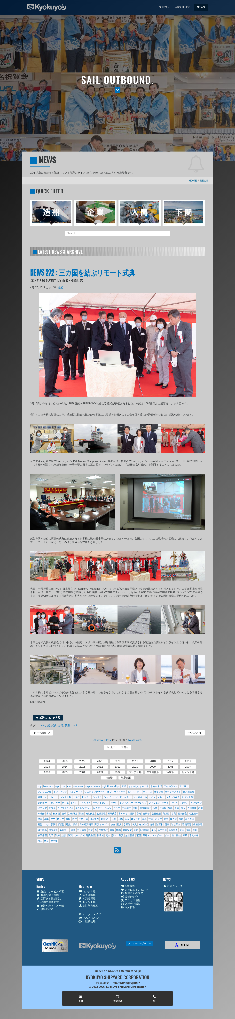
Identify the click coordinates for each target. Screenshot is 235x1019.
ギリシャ (42, 797)
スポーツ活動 (131, 903)
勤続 (81, 813)
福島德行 (103, 830)
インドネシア (60, 791)
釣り (167, 835)
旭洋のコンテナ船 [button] (47, 717)
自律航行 (144, 830)
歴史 (119, 824)
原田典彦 (112, 813)
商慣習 (166, 813)
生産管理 (198, 824)
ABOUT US (182, 7)
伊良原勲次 (145, 808)
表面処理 (42, 835)
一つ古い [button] (195, 732)
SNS (123, 786)
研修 (73, 830)
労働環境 (72, 813)
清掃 (152, 824)
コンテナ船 (43, 725)
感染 (166, 819)
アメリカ (183, 786)
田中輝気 (42, 830)
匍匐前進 (90, 813)
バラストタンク (101, 802)
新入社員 (189, 819)
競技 (112, 830)
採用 (181, 819)
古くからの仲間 (126, 813)
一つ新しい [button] (41, 732)
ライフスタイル (65, 808)
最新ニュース (173, 886)
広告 (127, 819)
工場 (120, 819)
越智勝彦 (129, 835)
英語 (188, 830)
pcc (63, 786)
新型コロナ (71, 725)
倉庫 (176, 808)
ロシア (116, 808)
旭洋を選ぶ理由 (47, 895)
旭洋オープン (102, 824)
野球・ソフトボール (153, 835)
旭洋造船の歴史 (132, 893)
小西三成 (83, 819)
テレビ (65, 802)
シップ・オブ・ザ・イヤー (117, 797)
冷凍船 (41, 813)
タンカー (55, 802)
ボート (165, 802)
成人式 (173, 819)
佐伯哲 (162, 808)
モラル (52, 808)
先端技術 (191, 808)
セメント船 (187, 797)
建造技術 (135, 819)
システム (97, 797)
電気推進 (193, 835)
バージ (114, 802)
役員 (151, 819)
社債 (90, 830)
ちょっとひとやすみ (138, 786)
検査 (113, 824)
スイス (152, 797)
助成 (64, 813)
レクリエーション (102, 808)
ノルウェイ (85, 802)
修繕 (170, 808)
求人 (134, 824)
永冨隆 (127, 824)
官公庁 (60, 819)
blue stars (48, 786)
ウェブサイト (76, 791)
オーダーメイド (173, 791)
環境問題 (186, 824)
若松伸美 (173, 830)
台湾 (60, 725)
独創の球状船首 (47, 902)
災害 (167, 824)
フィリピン (154, 802)
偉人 (183, 808)
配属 (138, 835)
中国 (135, 808)
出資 (48, 813)
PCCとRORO (88, 917)
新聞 (53, 824)
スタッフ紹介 (173, 797)
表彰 (195, 830)
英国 (182, 830)
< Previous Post (102, 740)
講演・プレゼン (76, 835)
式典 (54, 725)
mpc (57, 786)
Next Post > (135, 740)
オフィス (147, 791)
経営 (136, 830)
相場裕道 (53, 830)
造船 (60, 287)
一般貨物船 (87, 921)
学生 (53, 819)
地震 (40, 819)
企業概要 (128, 886)
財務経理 (90, 835)
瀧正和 (159, 824)
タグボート (43, 802)
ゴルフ (76, 797)
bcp (39, 786)
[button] (117, 90)
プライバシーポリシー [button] (139, 943)
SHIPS (163, 7)
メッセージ (196, 802)
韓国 (40, 840)
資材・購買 (118, 835)
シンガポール (140, 797)
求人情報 (128, 907)
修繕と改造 (45, 909)
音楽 (46, 840)
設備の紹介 (129, 896)
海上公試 (143, 824)
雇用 (185, 835)
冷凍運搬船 (87, 898)
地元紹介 (193, 813)
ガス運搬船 (188, 791)
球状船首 (175, 824)
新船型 (60, 824)
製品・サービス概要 (50, 891)
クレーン (53, 797)
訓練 (57, 835)
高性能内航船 (88, 905)
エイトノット (134, 791)
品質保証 (156, 813)
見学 (51, 835)
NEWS (201, 7)
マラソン (183, 802)
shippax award (93, 786)
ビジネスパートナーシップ (133, 802)
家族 (68, 819)
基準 (46, 819)
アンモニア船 (44, 791)
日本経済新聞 (86, 824)
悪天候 (158, 819)
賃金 (108, 835)
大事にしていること (134, 889)
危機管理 (101, 813)
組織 (118, 830)
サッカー (86, 797)
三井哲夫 (126, 808)
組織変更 (127, 830)
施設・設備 (72, 824)
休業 (155, 808)
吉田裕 (146, 813)
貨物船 (100, 835)
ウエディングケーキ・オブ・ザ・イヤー (104, 791)
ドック (74, 802)
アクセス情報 (131, 900)
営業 (173, 813)
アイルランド (171, 786)
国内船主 (182, 813)
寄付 (74, 819)
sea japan (78, 786)
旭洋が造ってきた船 (50, 905)
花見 (153, 830)
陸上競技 (176, 835)
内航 (200, 808)
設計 (64, 835)
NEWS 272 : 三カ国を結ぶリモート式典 (82, 272)
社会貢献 (81, 830)
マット (174, 802)
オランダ (158, 791)
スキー (160, 797)
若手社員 (162, 830)
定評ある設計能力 (48, 898)
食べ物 (54, 840)
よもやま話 (156, 786)
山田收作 (94, 819)
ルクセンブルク (83, 808)
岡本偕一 (105, 819)
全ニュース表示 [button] (117, 747)
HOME (193, 180)
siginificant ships (110, 786)
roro (69, 786)
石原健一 (64, 830)
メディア (42, 808)
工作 (114, 819)
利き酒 (56, 813)
